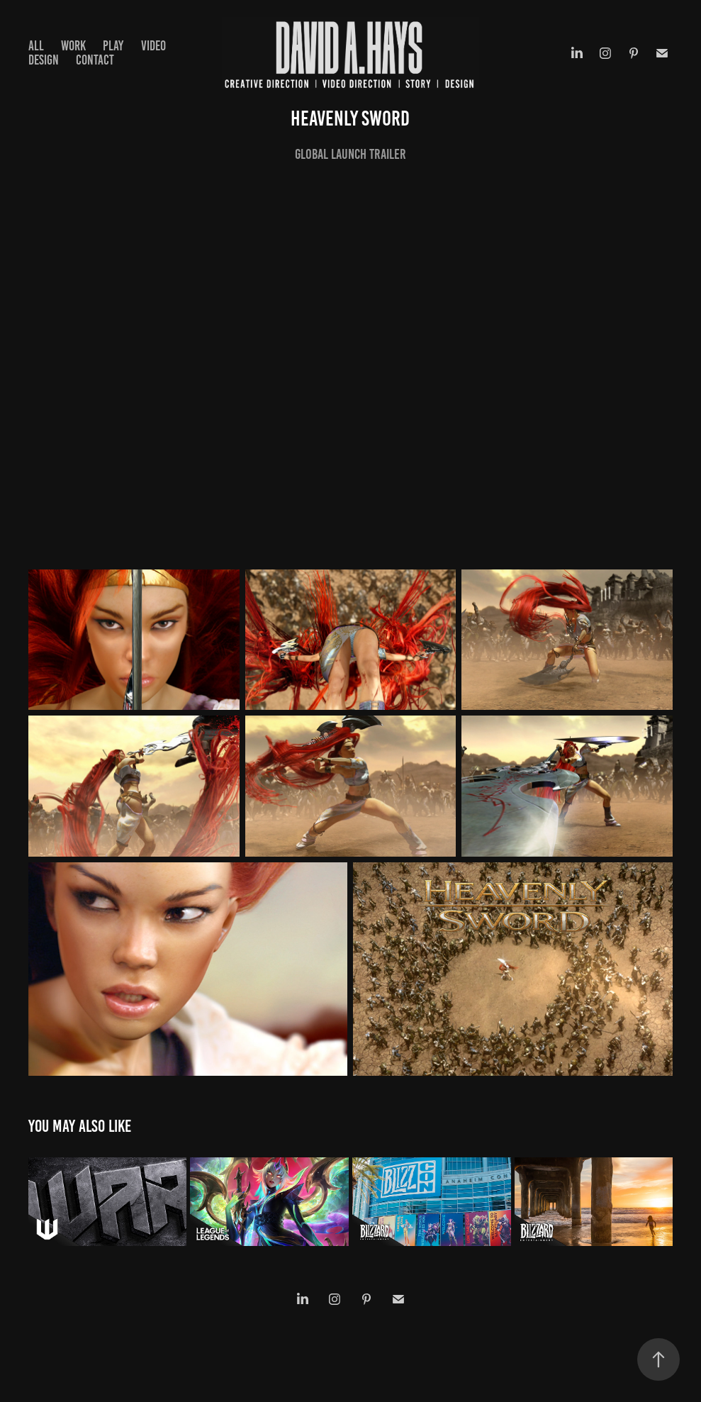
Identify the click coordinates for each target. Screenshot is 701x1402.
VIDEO (153, 45)
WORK (73, 45)
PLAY (113, 45)
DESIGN (43, 59)
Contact (95, 59)
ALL (36, 45)
